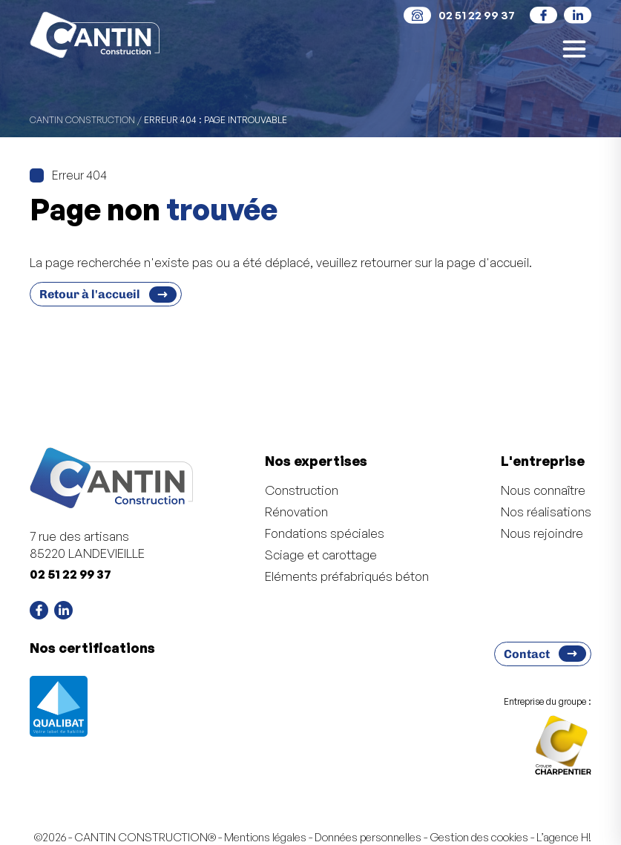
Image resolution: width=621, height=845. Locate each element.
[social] (543, 15)
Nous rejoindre (542, 533)
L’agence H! (563, 837)
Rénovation (296, 511)
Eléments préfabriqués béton (347, 576)
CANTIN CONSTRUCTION (82, 119)
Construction (301, 490)
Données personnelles (368, 837)
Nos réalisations (546, 511)
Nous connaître (543, 490)
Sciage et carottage (321, 554)
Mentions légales (265, 837)
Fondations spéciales (324, 533)
